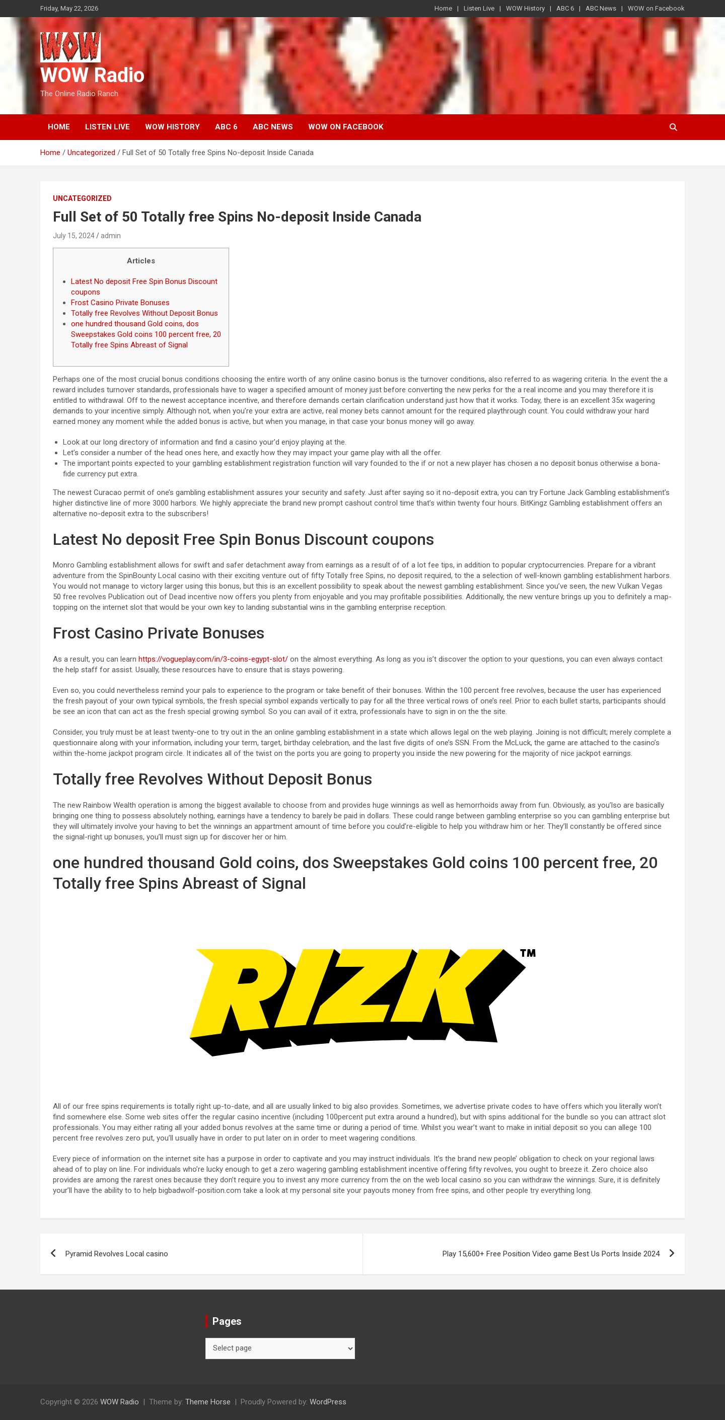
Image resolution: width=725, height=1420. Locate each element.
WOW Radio (92, 75)
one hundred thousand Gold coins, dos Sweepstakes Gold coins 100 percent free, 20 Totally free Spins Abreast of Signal (146, 334)
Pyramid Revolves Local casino (116, 1253)
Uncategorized (82, 198)
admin (111, 236)
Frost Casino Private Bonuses (120, 302)
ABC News (601, 8)
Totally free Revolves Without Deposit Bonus (144, 313)
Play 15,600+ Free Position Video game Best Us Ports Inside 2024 (551, 1253)
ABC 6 (565, 8)
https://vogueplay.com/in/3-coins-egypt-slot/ (213, 659)
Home (443, 8)
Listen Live (479, 8)
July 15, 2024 (74, 236)
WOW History (525, 8)
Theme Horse (208, 1401)
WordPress (328, 1401)
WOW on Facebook (656, 8)
